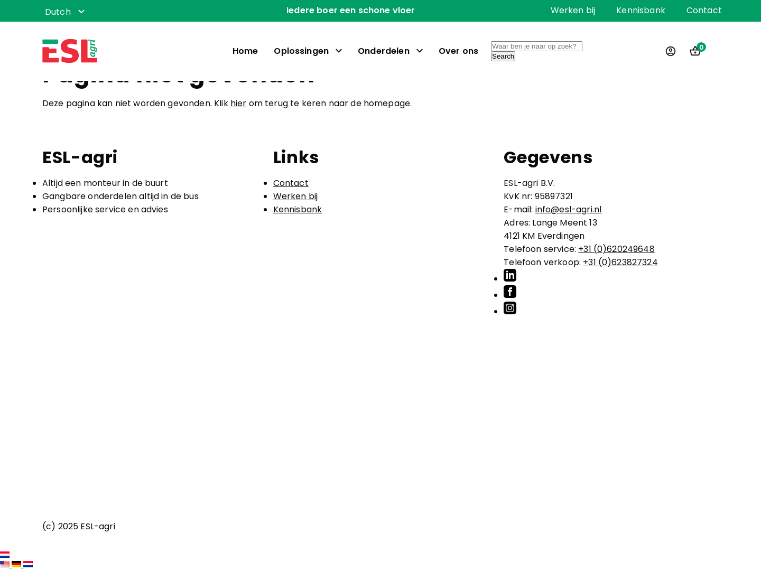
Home (245, 51)
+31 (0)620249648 (616, 249)
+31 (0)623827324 (620, 262)
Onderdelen (384, 51)
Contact (704, 10)
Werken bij (573, 10)
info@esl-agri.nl (568, 209)
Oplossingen (301, 51)
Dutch (58, 12)
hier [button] (238, 103)
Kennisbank (640, 10)
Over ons (458, 51)
